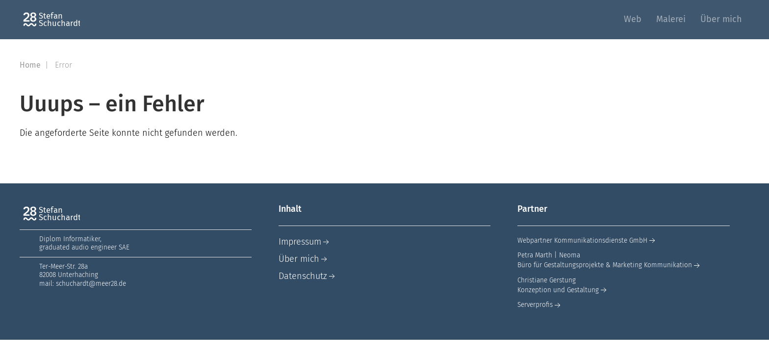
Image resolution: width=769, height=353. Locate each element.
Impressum (305, 241)
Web (632, 19)
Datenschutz (308, 276)
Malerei (671, 19)
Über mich (721, 19)
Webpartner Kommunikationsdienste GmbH (587, 240)
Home (31, 65)
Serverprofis (540, 305)
